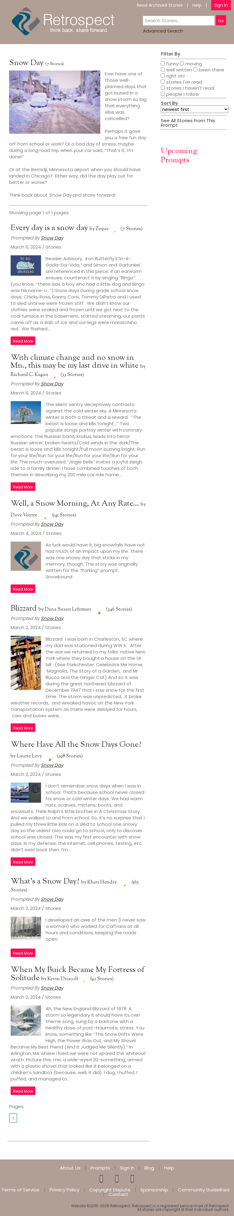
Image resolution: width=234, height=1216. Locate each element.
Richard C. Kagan (29, 374)
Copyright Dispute (109, 1189)
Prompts (100, 1168)
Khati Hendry (102, 882)
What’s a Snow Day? (46, 881)
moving (191, 64)
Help (196, 5)
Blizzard (25, 608)
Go (221, 20)
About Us (70, 1168)
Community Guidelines (203, 1189)
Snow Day (26, 63)
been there (208, 70)
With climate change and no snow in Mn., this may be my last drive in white (75, 361)
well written (176, 70)
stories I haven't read (187, 88)
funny (170, 64)
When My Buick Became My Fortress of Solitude (77, 974)
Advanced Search (163, 31)
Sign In (221, 5)
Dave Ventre (24, 515)
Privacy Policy (64, 1189)
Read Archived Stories (160, 5)
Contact (118, 1194)
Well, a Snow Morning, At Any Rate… (76, 503)
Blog (149, 1168)
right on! (173, 76)
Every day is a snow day (50, 228)
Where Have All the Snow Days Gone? (76, 744)
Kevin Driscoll (62, 979)
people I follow (180, 94)
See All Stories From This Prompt (188, 122)
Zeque (102, 229)
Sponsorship (154, 1189)
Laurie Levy (29, 756)
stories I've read (181, 82)
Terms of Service (21, 1189)
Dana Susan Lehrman (68, 609)
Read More (23, 341)
